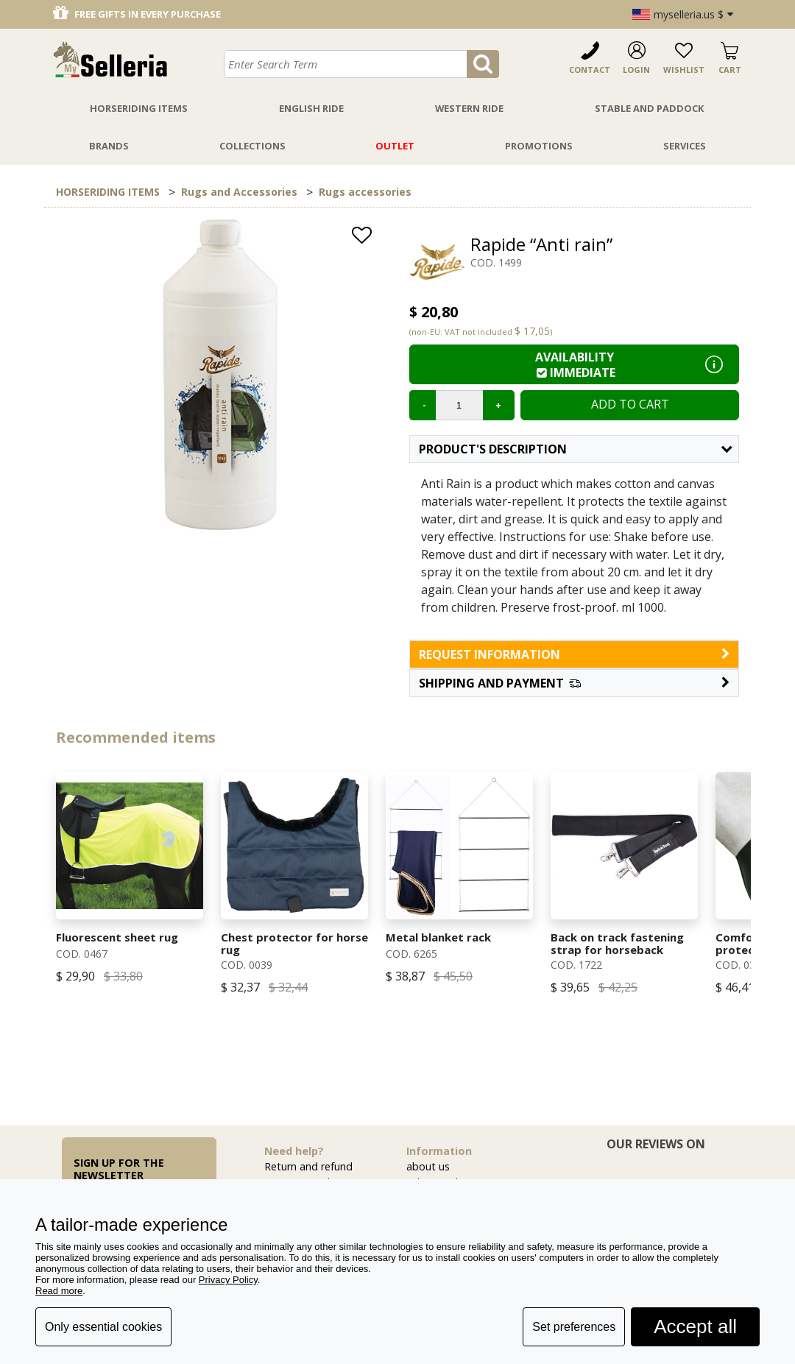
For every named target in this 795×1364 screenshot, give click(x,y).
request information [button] (574, 654)
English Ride (311, 108)
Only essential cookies (103, 1327)
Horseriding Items (139, 108)
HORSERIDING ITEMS (108, 192)
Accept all (695, 1326)
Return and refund (308, 1166)
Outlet (394, 145)
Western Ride (469, 108)
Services (684, 145)
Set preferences (573, 1327)
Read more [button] (58, 1290)
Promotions (539, 145)
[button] (574, 683)
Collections (252, 145)
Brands (109, 145)
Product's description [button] (575, 449)
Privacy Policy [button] (228, 1279)
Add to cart (630, 404)
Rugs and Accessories (239, 192)
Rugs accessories (365, 192)
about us (428, 1166)
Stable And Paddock (649, 108)
